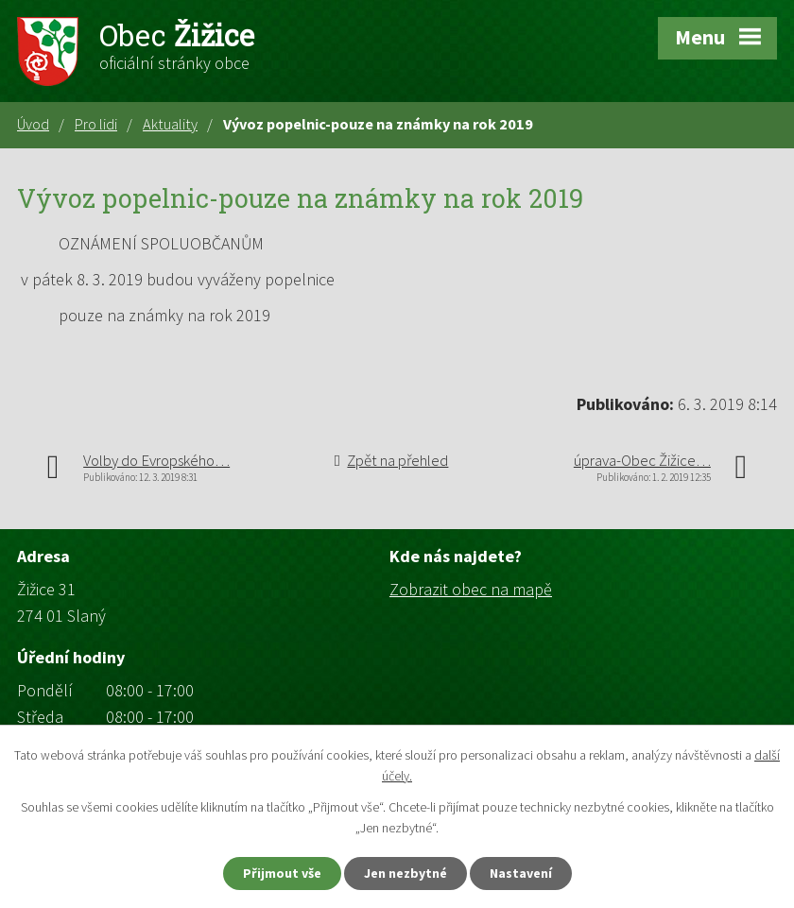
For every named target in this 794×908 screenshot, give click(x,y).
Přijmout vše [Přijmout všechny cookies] (282, 873)
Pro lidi (96, 123)
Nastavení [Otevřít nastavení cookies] (521, 873)
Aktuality (170, 123)
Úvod (33, 123)
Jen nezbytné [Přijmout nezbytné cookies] (405, 873)
